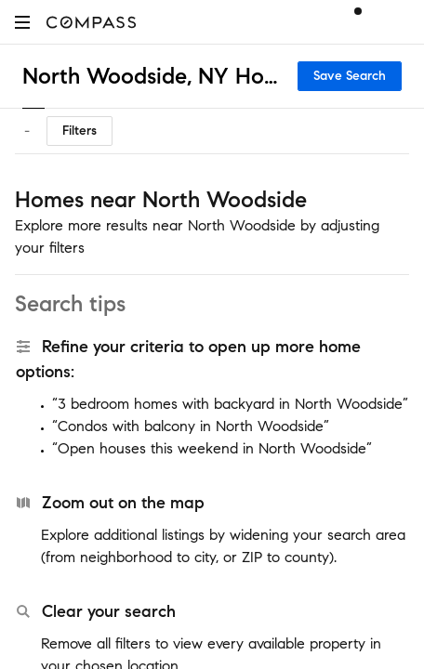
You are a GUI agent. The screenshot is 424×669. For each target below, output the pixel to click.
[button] (22, 22)
